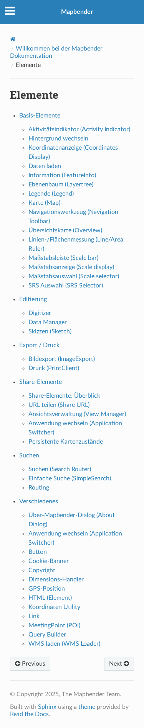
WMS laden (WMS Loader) (64, 644)
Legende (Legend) (51, 194)
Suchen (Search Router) (59, 469)
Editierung (33, 299)
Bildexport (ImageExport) (61, 359)
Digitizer (39, 313)
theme (86, 707)
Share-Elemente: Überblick (64, 396)
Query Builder (47, 635)
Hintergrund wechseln (58, 138)
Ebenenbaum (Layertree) (60, 184)
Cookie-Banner (48, 561)
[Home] (13, 39)
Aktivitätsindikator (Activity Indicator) (79, 129)
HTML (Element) (50, 598)
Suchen (29, 455)
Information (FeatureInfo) (62, 175)
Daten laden (44, 166)
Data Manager (47, 322)
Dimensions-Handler (56, 579)
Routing (38, 488)
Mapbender (77, 12)
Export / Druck (39, 345)
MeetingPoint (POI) (54, 625)
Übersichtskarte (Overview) (65, 230)
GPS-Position (46, 589)
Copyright (41, 570)
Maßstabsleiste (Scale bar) (63, 258)
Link (34, 616)
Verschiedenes (38, 501)
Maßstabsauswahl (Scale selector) (73, 276)
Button (37, 552)
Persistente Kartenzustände (65, 442)
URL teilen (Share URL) (58, 405)
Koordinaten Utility (54, 607)
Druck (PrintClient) (53, 368)
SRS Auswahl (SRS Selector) (65, 285)
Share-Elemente (40, 382)
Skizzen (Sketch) (49, 331)
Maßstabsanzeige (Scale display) (71, 267)
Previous (30, 664)
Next (119, 664)
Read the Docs (29, 714)
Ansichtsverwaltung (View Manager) (77, 414)
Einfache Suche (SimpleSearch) (69, 478)
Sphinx (47, 707)
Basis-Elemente (39, 116)
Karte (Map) (44, 203)
